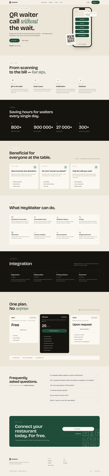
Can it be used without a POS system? (62, 385)
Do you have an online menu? (59, 395)
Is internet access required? (59, 390)
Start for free (24, 330)
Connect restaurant (54, 330)
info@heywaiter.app (29, 385)
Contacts (65, 463)
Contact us (78, 433)
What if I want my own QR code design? (62, 400)
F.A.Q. (61, 2)
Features (51, 2)
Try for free (14, 40)
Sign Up (95, 2)
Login (88, 2)
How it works (44, 2)
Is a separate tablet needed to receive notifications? (66, 375)
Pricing (56, 2)
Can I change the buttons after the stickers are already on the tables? (72, 380)
